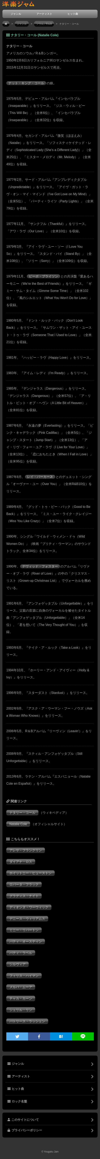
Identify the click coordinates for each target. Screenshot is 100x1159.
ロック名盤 (17, 1101)
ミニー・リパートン (24, 930)
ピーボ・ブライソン (43, 276)
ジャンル (16, 13)
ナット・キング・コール (26, 83)
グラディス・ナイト (24, 896)
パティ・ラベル (20, 953)
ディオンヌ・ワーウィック (28, 907)
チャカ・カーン (20, 998)
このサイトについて (23, 1119)
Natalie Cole (18, 824)
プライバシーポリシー (25, 1130)
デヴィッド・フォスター (40, 566)
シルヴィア (17, 964)
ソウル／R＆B (44, 23)
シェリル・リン (20, 1010)
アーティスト (44, 13)
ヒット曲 (72, 13)
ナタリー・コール (22, 812)
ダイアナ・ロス (20, 861)
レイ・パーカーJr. (40, 477)
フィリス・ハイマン (24, 975)
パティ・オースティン (25, 941)
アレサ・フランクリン (25, 850)
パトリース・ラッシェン (27, 1021)
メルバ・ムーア (20, 987)
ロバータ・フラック (24, 884)
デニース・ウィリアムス (27, 918)
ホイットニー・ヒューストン (30, 873)
